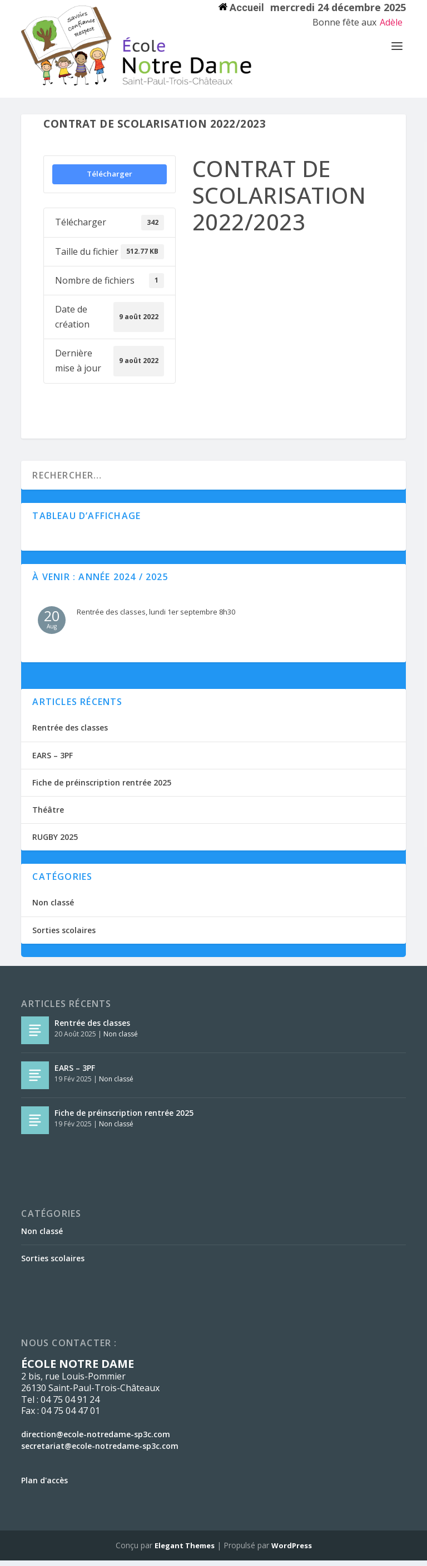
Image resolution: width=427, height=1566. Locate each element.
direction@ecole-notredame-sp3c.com (95, 1439)
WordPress (291, 1551)
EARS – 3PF (52, 761)
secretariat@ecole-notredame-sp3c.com (99, 1451)
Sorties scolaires (64, 935)
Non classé (53, 908)
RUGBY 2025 (55, 842)
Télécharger (109, 179)
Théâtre (48, 815)
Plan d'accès (44, 1486)
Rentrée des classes (70, 733)
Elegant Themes (185, 1551)
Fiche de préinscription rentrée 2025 (101, 788)
